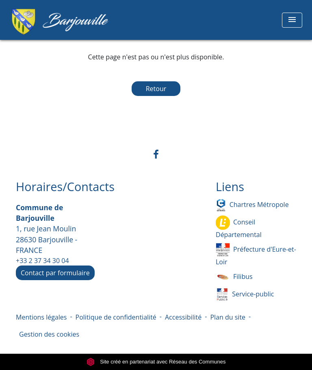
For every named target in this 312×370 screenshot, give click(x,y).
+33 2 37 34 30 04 (42, 260)
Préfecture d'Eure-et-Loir (256, 254)
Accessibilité (183, 317)
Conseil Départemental (239, 227)
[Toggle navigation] (292, 20)
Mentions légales (41, 317)
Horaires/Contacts (65, 187)
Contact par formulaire (55, 272)
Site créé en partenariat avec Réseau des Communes (156, 362)
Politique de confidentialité (116, 317)
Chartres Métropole (252, 205)
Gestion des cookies (49, 334)
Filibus (234, 277)
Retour (156, 88)
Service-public (245, 294)
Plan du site (227, 317)
